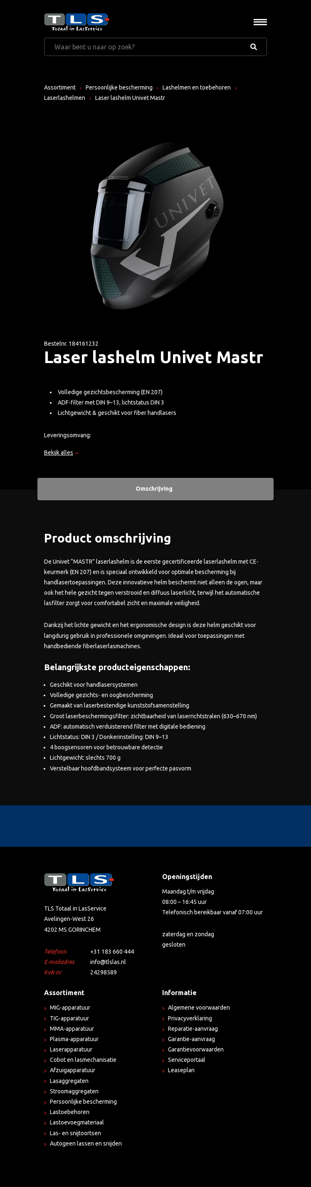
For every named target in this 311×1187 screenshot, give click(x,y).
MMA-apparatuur (72, 1028)
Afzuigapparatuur (72, 1070)
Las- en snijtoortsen (75, 1133)
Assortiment (60, 87)
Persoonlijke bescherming (119, 87)
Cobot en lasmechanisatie (83, 1059)
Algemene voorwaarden (199, 1007)
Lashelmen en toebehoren (197, 87)
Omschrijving (154, 488)
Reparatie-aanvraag (193, 1028)
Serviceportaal (186, 1059)
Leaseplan (181, 1070)
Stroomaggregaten (74, 1091)
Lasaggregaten (69, 1081)
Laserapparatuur (71, 1049)
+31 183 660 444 (112, 951)
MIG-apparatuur (70, 1007)
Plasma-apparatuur (74, 1039)
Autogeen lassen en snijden (86, 1143)
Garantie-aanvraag (191, 1039)
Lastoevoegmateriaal (77, 1122)
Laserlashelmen (64, 97)
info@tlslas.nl (108, 962)
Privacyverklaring (190, 1018)
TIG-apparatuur (69, 1018)
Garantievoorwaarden (196, 1049)
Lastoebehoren (69, 1112)
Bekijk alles (61, 452)
